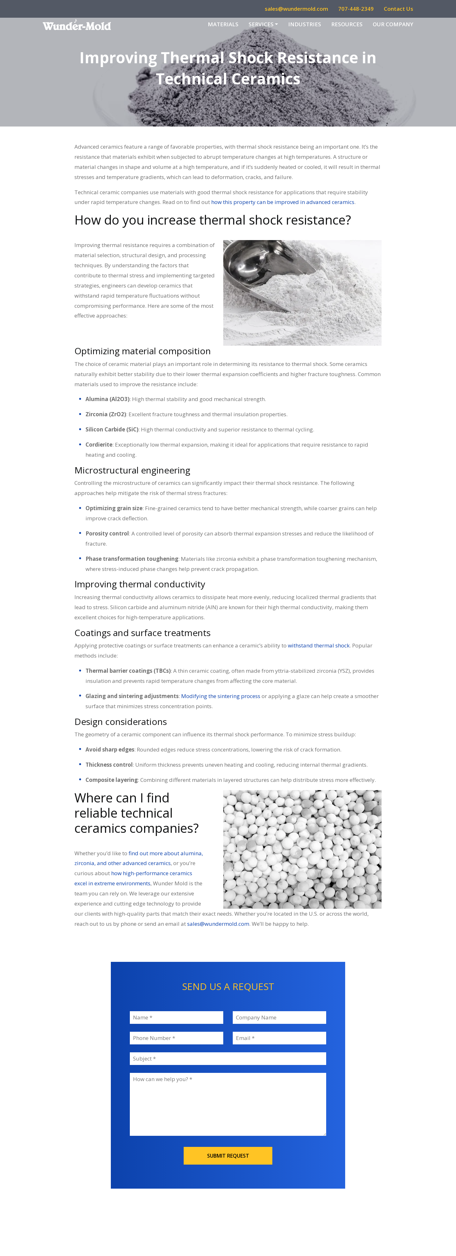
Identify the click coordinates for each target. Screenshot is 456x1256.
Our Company (393, 24)
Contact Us (398, 8)
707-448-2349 (356, 8)
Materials (223, 24)
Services (261, 24)
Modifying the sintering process (220, 696)
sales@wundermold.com (296, 8)
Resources (347, 24)
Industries (304, 24)
